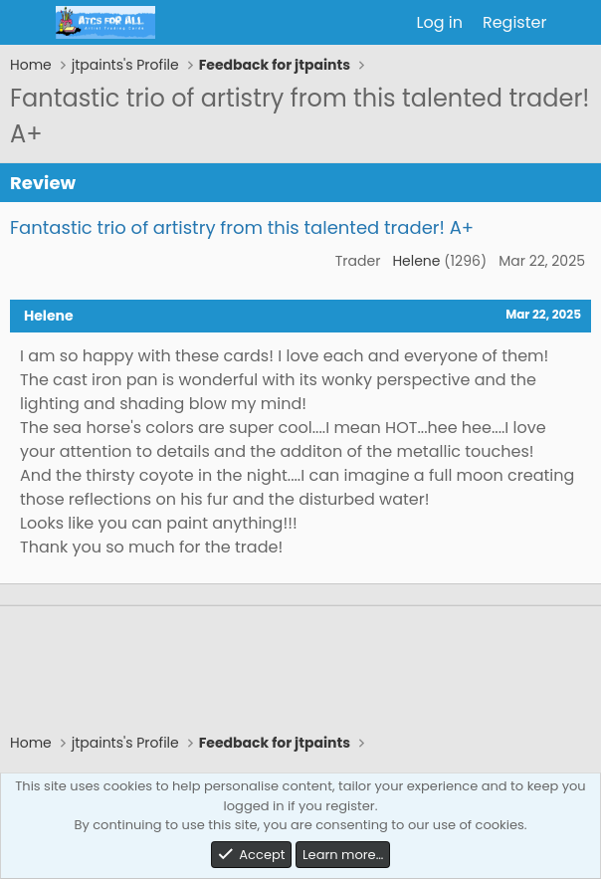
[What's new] (576, 23)
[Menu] (27, 23)
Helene (416, 261)
